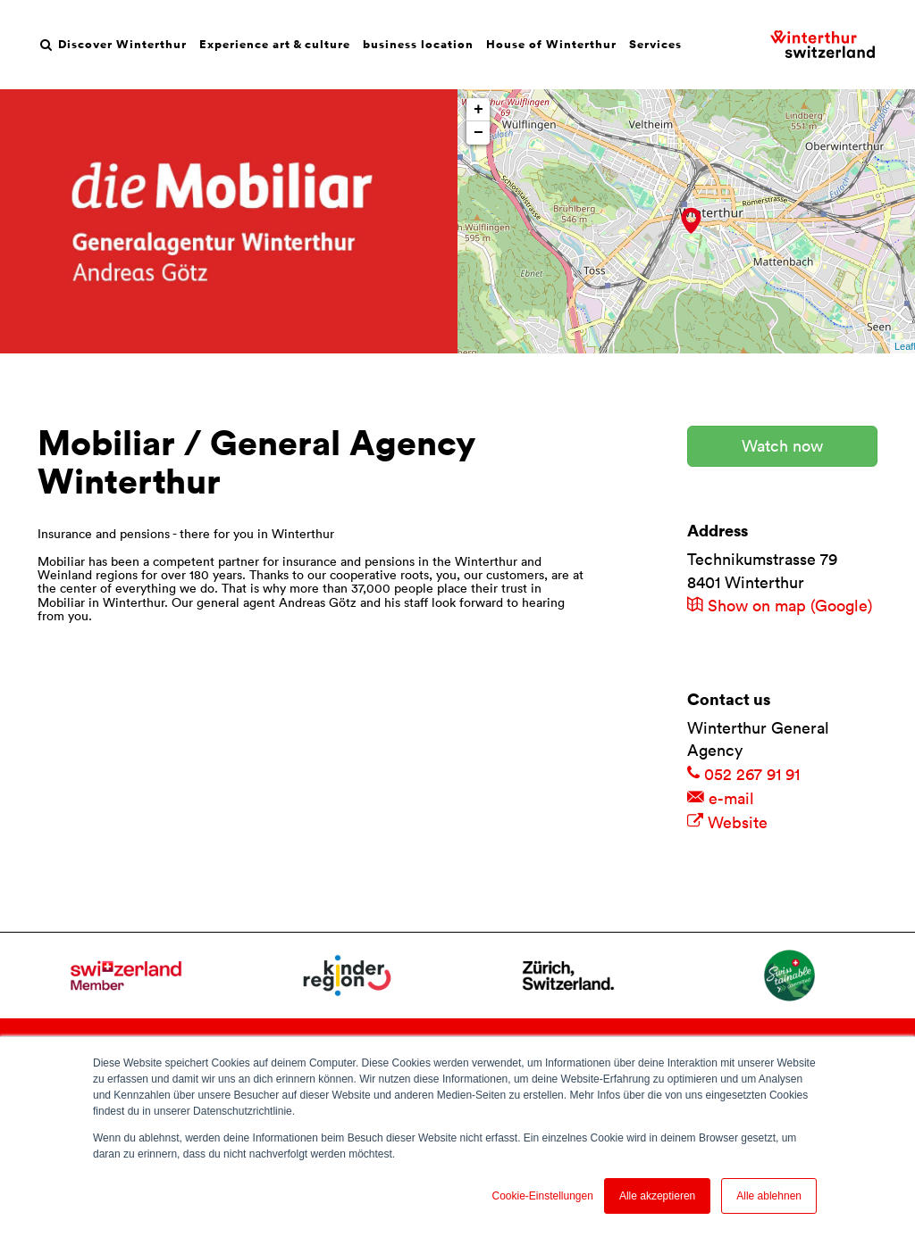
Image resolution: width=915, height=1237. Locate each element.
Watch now (782, 446)
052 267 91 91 (743, 774)
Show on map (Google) (779, 605)
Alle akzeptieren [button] (657, 1196)
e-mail (720, 798)
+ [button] (478, 109)
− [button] (478, 133)
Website (727, 822)
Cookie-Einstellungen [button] (541, 1196)
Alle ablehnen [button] (769, 1196)
